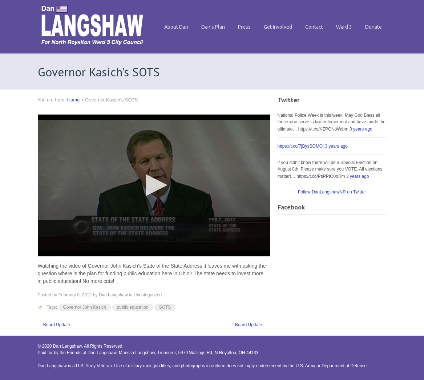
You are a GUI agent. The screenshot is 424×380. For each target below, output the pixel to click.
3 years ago (361, 129)
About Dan (176, 27)
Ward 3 (344, 27)
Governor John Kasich (84, 307)
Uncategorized (148, 294)
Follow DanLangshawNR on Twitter (332, 192)
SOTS (165, 307)
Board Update (54, 324)
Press (244, 27)
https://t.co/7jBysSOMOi (301, 146)
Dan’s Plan (213, 27)
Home (73, 100)
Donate (373, 27)
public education (133, 307)
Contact (314, 27)
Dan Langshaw (113, 294)
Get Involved (278, 27)
